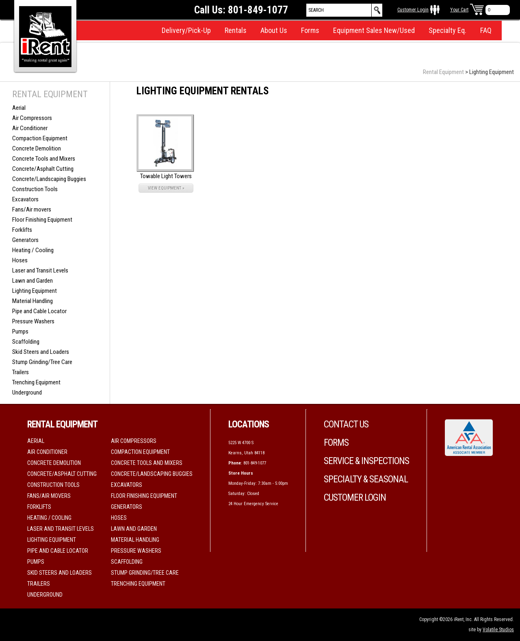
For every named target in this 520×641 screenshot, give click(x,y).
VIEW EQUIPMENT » (166, 188)
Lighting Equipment (34, 290)
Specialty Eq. (447, 30)
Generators (25, 240)
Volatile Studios (498, 629)
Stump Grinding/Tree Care (42, 362)
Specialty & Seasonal (366, 479)
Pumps (20, 331)
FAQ (486, 30)
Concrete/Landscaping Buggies (49, 179)
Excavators (25, 199)
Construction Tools (35, 189)
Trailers (20, 372)
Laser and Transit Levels (40, 270)
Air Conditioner (30, 128)
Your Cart (459, 10)
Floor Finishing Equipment (42, 219)
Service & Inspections (366, 461)
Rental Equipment (443, 72)
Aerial (19, 107)
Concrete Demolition (36, 148)
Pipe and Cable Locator (39, 311)
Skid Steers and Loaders (40, 351)
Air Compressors (32, 118)
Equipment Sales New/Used (374, 30)
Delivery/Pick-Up (186, 30)
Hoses (20, 260)
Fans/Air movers (31, 209)
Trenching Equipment (36, 382)
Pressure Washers (33, 321)
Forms (310, 30)
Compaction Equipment (39, 138)
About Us (273, 30)
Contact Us (346, 424)
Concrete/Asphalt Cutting (43, 168)
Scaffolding (25, 341)
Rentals (236, 30)
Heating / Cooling (33, 250)
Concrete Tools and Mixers (43, 158)
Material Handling (32, 301)
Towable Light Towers (166, 176)
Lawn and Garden (32, 280)
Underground (27, 392)
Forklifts (22, 229)
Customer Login (413, 10)
